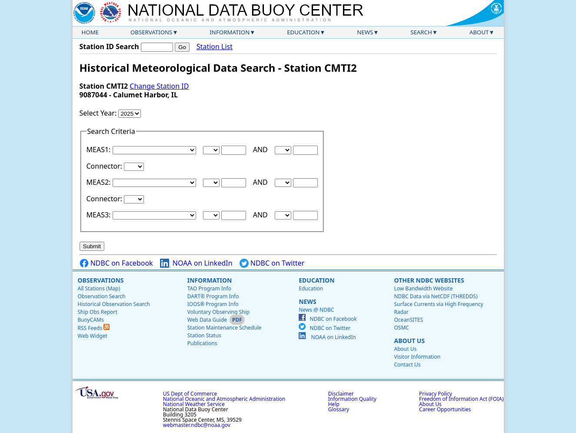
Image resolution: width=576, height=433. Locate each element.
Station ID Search (109, 46)
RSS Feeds (94, 328)
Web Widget (92, 336)
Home (90, 32)
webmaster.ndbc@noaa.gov (196, 425)
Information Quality (352, 399)
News (365, 32)
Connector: (105, 166)
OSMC (401, 327)
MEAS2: (100, 182)
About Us (409, 340)
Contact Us (407, 364)
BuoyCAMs (91, 319)
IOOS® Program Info (213, 304)
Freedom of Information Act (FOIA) (461, 399)
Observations (151, 32)
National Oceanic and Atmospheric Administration (224, 399)
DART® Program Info (213, 296)
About (479, 32)
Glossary (338, 409)
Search (421, 32)
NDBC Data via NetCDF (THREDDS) (435, 296)
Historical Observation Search (114, 304)
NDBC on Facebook (116, 263)
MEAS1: (100, 149)
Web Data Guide (207, 319)
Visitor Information (417, 356)
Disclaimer (341, 393)
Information (230, 32)
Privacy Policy (435, 393)
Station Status (204, 335)
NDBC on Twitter (272, 263)
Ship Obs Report (97, 312)
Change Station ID (159, 86)
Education (303, 32)
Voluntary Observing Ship (218, 312)
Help (334, 404)
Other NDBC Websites (429, 280)
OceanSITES (408, 319)
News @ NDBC (316, 309)
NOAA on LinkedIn (196, 263)
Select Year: (99, 113)
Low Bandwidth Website (423, 288)
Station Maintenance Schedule (224, 327)
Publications (202, 343)
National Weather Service (194, 404)
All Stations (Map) (99, 288)
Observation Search (102, 296)
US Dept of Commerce (190, 393)
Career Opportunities (445, 409)
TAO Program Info (209, 288)
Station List (214, 46)
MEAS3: (100, 215)
